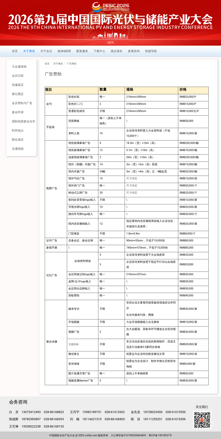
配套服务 (82, 51)
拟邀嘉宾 (18, 85)
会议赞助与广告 (22, 103)
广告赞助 (71, 63)
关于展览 (29, 51)
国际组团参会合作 (23, 121)
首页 (15, 51)
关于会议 (46, 51)
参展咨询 (134, 51)
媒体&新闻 (64, 51)
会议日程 (18, 75)
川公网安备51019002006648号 (128, 435)
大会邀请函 (19, 66)
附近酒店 (18, 139)
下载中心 (99, 51)
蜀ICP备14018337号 (160, 435)
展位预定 (18, 94)
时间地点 (18, 130)
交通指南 (18, 148)
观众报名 (116, 51)
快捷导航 (151, 51)
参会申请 (18, 112)
